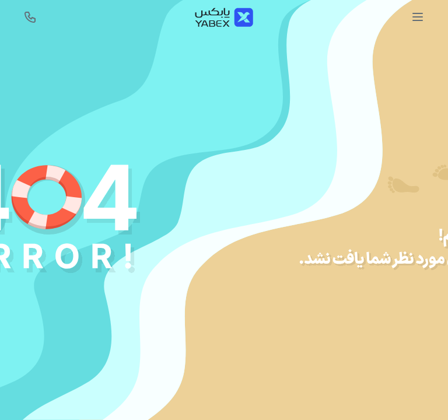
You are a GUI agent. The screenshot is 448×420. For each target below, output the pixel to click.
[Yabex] (224, 17)
